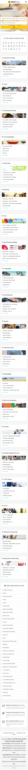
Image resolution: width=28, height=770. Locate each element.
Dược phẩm (6, 488)
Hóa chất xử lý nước (8, 440)
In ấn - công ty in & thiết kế (9, 225)
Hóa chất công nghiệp (8, 438)
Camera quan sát (7, 357)
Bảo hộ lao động (7, 596)
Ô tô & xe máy (6, 660)
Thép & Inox (6, 673)
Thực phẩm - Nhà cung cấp (9, 120)
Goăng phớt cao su (7, 521)
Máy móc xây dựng (7, 330)
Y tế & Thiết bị (8, 479)
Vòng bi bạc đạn (7, 282)
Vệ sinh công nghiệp (8, 179)
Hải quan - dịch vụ (7, 311)
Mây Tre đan (6, 148)
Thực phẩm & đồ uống (9, 110)
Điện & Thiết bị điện (8, 609)
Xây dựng (6, 189)
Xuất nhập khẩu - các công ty (10, 304)
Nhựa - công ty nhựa (8, 409)
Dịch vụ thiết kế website (15, 721)
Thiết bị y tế (6, 493)
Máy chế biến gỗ (7, 337)
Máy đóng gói (6, 333)
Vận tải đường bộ (7, 69)
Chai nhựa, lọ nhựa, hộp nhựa (10, 412)
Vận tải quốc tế (6, 306)
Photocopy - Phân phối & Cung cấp (11, 543)
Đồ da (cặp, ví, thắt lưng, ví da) (10, 253)
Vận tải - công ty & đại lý (9, 67)
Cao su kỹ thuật (7, 519)
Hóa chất (6, 426)
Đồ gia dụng (6, 615)
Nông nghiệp (7, 374)
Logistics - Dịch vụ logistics (9, 308)
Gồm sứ (5, 153)
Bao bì (4, 593)
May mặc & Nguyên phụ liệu (11, 453)
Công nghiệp (7, 268)
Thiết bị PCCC (6, 363)
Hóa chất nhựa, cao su (8, 442)
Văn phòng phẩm (7, 548)
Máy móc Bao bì (7, 335)
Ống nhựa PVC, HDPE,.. (8, 416)
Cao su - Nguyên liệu (8, 515)
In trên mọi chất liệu (8, 232)
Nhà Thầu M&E (6, 205)
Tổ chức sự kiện (7, 572)
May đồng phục (7, 464)
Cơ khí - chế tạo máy (8, 98)
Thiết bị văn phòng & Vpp (10, 532)
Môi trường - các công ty (9, 172)
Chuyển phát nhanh (8, 74)
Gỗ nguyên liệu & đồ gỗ (9, 631)
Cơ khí (5, 84)
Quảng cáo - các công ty (9, 567)
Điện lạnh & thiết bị (8, 612)
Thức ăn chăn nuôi (7, 387)
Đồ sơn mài (6, 150)
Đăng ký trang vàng (15, 705)
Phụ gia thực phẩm (7, 126)
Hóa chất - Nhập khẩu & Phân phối (11, 436)
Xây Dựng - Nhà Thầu (8, 199)
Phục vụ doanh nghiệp (8, 618)
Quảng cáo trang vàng (15, 712)
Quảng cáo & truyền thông (11, 558)
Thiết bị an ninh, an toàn (9, 359)
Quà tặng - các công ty (8, 251)
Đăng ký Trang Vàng (9, 733)
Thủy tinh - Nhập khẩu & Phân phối (11, 256)
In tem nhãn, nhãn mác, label (10, 229)
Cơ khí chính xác (7, 95)
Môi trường (7, 163)
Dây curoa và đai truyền (9, 280)
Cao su (5, 505)
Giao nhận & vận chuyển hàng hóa (11, 71)
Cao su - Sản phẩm (7, 517)
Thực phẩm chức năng (8, 491)
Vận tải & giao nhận (9, 58)
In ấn (4, 216)
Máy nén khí (6, 284)
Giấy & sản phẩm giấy (8, 628)
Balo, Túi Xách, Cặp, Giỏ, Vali (10, 258)
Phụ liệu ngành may (8, 467)
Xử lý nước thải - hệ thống (9, 177)
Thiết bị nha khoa (7, 495)
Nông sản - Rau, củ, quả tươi (10, 122)
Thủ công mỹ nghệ (8, 137)
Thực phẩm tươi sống (8, 124)
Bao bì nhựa (6, 414)
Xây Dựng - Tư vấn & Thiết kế (10, 201)
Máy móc (5, 321)
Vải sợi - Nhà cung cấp (8, 469)
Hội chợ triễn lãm (7, 574)
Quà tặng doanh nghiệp (10, 242)
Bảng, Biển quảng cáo (8, 570)
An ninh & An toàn (8, 347)
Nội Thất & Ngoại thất (8, 654)
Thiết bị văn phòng (7, 546)
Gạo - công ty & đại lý (8, 385)
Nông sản (5, 383)
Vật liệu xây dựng (7, 686)
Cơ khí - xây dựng (7, 100)
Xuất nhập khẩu (7, 295)
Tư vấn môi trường (8, 174)
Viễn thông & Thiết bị (8, 689)
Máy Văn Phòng (7, 541)
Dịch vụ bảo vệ (6, 361)
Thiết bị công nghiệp (8, 278)
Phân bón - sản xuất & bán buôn (11, 390)
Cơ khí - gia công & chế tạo (9, 93)
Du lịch (5, 622)
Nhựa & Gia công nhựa (9, 400)
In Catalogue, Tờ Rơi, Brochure (10, 227)
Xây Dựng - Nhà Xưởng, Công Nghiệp (12, 203)
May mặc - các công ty (8, 462)
